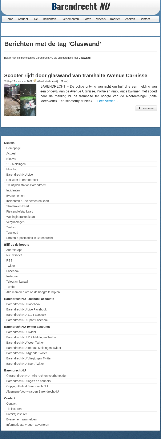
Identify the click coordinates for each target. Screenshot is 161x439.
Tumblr (10, 287)
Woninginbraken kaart (20, 216)
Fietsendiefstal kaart (19, 211)
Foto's (88, 19)
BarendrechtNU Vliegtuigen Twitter (29, 358)
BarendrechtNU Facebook (23, 304)
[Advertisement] (125, 29)
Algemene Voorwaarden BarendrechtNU (32, 391)
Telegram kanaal (17, 281)
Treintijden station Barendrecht (26, 185)
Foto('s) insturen (17, 414)
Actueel (23, 19)
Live (35, 19)
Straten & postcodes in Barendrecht (29, 238)
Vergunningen (15, 222)
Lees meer (146, 108)
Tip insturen (14, 409)
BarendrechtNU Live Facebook (26, 309)
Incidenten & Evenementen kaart (27, 201)
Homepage (13, 148)
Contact (145, 19)
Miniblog (11, 169)
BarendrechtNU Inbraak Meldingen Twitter (33, 348)
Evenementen (70, 19)
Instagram (12, 276)
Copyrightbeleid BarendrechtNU (27, 386)
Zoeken (130, 19)
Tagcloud (12, 232)
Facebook (12, 271)
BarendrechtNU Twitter (21, 332)
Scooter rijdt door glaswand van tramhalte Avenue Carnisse (75, 75)
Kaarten (115, 19)
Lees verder (108, 101)
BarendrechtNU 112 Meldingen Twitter (31, 337)
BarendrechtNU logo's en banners (28, 381)
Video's (100, 19)
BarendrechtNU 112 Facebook (26, 314)
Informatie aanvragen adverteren (27, 424)
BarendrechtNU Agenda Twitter (26, 353)
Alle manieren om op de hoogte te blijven (33, 292)
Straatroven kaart (17, 206)
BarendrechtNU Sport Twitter (25, 363)
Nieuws (11, 158)
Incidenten (49, 19)
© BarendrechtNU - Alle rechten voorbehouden (36, 375)
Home (9, 19)
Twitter (10, 265)
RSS (9, 260)
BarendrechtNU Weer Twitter (25, 342)
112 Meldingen (16, 164)
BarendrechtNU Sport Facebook (27, 320)
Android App (14, 250)
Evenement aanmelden (21, 419)
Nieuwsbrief (14, 255)
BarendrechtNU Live (19, 174)
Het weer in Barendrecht (22, 180)
